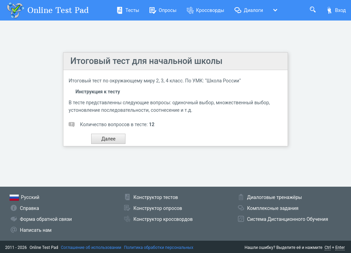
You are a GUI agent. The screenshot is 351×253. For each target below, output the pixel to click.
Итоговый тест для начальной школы (146, 61)
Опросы (163, 10)
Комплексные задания (273, 208)
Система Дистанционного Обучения (287, 219)
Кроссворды (205, 10)
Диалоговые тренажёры (274, 197)
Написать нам (35, 230)
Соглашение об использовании (91, 247)
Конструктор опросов (157, 208)
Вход (336, 10)
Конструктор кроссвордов (163, 219)
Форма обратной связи (46, 219)
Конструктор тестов (155, 197)
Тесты (127, 10)
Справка (29, 208)
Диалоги (248, 10)
